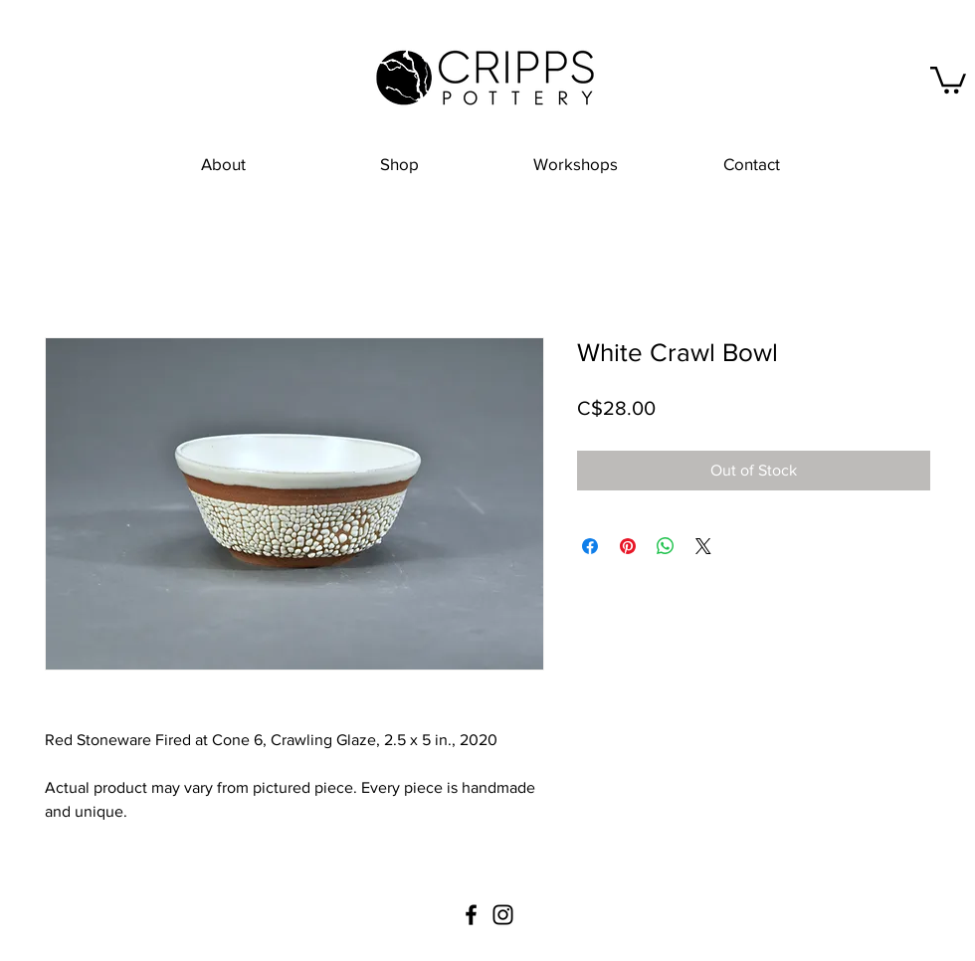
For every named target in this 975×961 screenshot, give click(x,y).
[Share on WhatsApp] (666, 546)
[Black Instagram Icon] (502, 914)
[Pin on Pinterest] (628, 546)
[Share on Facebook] (590, 546)
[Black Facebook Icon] (471, 914)
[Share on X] (703, 546)
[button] (948, 79)
